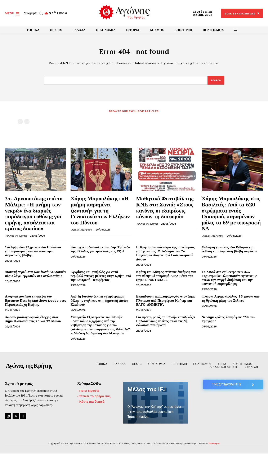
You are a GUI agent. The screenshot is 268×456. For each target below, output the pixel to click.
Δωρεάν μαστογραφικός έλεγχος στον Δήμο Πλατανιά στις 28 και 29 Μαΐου (33, 322)
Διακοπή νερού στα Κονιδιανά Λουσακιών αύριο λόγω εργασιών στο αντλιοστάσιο (35, 276)
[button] (33, 13)
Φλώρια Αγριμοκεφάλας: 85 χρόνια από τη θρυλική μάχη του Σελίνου (231, 301)
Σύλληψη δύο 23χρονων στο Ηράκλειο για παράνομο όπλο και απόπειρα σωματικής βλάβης (33, 254)
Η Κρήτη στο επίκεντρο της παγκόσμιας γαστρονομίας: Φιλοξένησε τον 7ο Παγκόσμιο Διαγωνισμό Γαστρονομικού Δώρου (165, 256)
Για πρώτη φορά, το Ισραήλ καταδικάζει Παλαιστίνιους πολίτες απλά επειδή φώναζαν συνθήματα (165, 324)
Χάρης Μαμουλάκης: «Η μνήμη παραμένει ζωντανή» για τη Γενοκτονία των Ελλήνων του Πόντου (100, 212)
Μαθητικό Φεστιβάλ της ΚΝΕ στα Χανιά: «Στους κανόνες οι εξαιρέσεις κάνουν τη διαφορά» (164, 209)
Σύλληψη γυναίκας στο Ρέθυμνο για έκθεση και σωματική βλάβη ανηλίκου (229, 252)
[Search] (215, 82)
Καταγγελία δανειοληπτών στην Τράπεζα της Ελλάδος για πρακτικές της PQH (100, 252)
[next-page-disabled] (27, 124)
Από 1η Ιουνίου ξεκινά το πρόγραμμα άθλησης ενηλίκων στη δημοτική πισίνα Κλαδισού (99, 303)
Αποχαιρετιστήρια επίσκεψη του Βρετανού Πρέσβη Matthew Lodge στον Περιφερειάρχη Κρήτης (35, 303)
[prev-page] (20, 124)
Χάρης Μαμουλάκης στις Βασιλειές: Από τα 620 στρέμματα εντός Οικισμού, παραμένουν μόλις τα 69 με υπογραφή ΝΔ (231, 215)
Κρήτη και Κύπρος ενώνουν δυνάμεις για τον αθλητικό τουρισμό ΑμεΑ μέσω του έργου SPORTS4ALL (166, 278)
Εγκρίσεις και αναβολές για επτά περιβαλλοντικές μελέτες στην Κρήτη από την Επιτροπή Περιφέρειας (101, 278)
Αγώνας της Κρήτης (16, 238)
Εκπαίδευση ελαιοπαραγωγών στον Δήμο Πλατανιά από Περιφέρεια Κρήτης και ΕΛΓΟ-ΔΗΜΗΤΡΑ (165, 303)
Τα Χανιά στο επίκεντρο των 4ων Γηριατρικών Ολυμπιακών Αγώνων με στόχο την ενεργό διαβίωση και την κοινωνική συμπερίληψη (229, 280)
